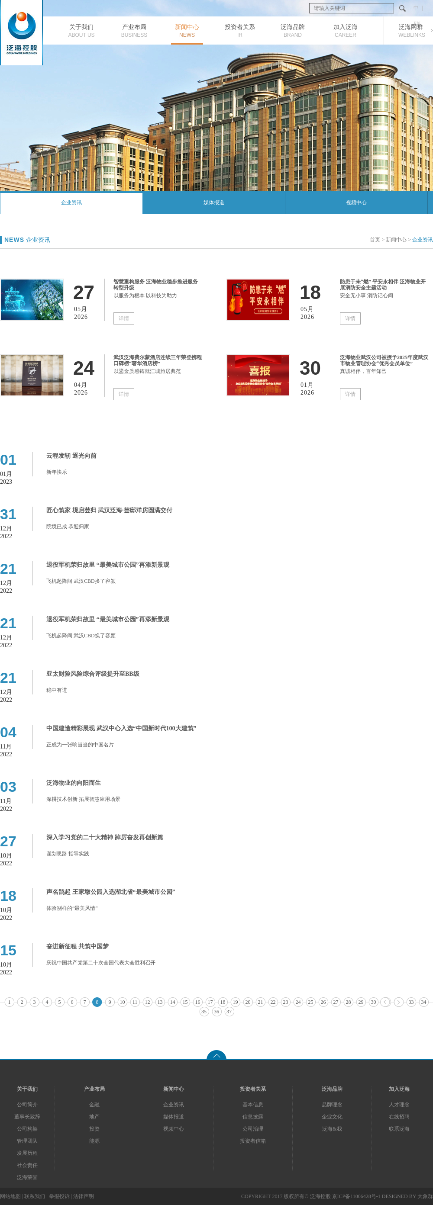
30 (373, 1002)
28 (348, 1002)
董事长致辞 (27, 1117)
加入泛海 (399, 1089)
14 (172, 1002)
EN (417, 23)
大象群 (425, 1196)
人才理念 (399, 1105)
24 (298, 1002)
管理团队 (27, 1141)
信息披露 (252, 1117)
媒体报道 (214, 202)
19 (235, 1002)
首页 (375, 240)
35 (204, 1012)
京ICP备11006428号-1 (356, 1196)
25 (310, 1002)
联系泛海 (399, 1129)
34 (424, 1002)
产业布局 (94, 1089)
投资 (94, 1129)
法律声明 (83, 1196)
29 (361, 1002)
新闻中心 (396, 240)
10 (122, 1002)
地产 (94, 1117)
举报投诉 (59, 1196)
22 (273, 1002)
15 (185, 1002)
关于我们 (27, 1089)
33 (411, 1002)
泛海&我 (332, 1129)
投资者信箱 (253, 1141)
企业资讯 (71, 202)
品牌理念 (332, 1105)
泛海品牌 (332, 1089)
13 (160, 1002)
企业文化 (332, 1117)
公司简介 (27, 1105)
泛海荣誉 (27, 1177)
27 (336, 1002)
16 (197, 1002)
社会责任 (27, 1165)
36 (216, 1012)
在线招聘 (399, 1117)
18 (223, 1002)
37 (229, 1012)
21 (260, 1002)
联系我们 (34, 1196)
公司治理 (252, 1129)
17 (210, 1002)
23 (285, 1002)
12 (147, 1002)
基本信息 (252, 1105)
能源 (94, 1141)
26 (323, 1002)
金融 (94, 1105)
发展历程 (27, 1153)
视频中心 (356, 202)
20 (248, 1002)
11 (135, 1002)
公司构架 (27, 1129)
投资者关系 (253, 1089)
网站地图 (10, 1196)
